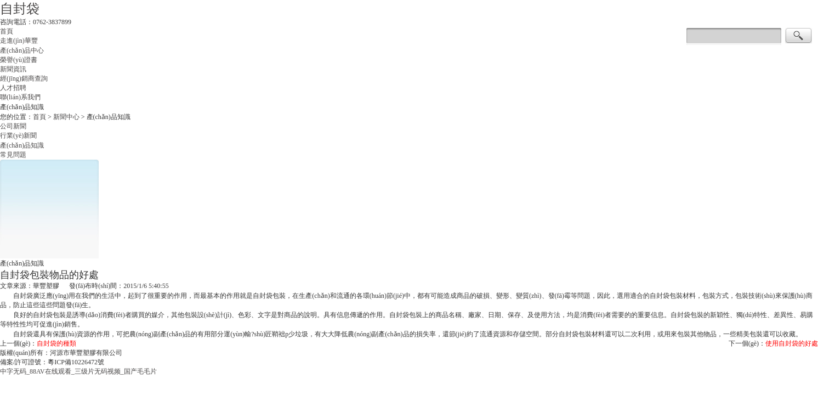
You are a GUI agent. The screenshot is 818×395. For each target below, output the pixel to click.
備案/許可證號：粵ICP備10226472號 (52, 362)
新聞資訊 (13, 70)
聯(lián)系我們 (20, 97)
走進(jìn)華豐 (19, 41)
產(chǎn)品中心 (22, 51)
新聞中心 (66, 117)
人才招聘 (13, 88)
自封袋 (19, 9)
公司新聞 (13, 127)
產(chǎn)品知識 (22, 146)
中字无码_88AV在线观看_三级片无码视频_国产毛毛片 (78, 372)
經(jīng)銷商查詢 (24, 79)
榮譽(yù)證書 (18, 60)
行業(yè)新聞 (18, 136)
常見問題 (13, 155)
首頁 (6, 31)
